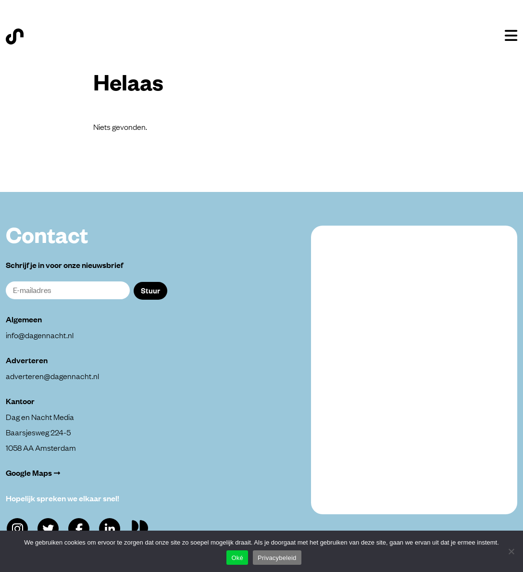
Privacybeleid (277, 557)
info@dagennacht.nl (40, 335)
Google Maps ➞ (33, 472)
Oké (237, 557)
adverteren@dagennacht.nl (52, 375)
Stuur (150, 290)
